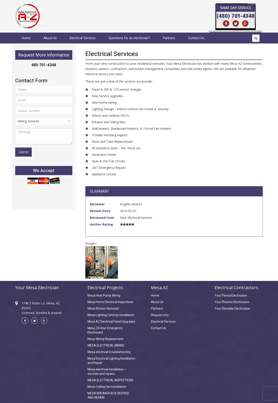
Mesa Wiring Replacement (105, 339)
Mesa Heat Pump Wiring (104, 295)
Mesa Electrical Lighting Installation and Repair (111, 361)
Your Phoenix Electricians (232, 302)
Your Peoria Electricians (231, 295)
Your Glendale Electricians (232, 308)
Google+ (91, 243)
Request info (160, 315)
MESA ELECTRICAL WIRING (106, 345)
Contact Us (196, 38)
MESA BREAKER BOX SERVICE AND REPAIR (108, 395)
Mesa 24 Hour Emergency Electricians (105, 330)
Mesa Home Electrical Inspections (110, 302)
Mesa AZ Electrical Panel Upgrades (111, 321)
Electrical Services (83, 38)
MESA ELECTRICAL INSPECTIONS (110, 380)
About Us (50, 38)
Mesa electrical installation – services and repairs (107, 371)
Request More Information (43, 55)
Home (26, 38)
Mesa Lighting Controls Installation (111, 315)
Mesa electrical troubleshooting (109, 352)
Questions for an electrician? (129, 38)
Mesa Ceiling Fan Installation (107, 386)
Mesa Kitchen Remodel (103, 308)
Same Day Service (235, 7)
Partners (169, 38)
